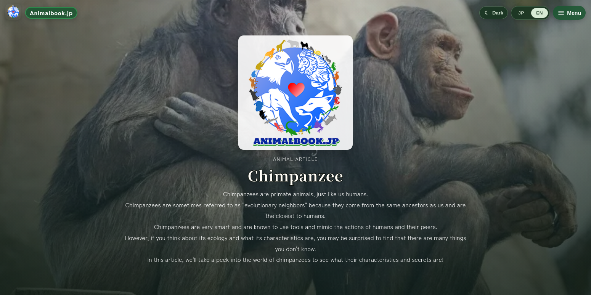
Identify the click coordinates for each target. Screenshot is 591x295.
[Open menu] (569, 13)
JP (521, 13)
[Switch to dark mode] (493, 12)
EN (539, 13)
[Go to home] (41, 13)
